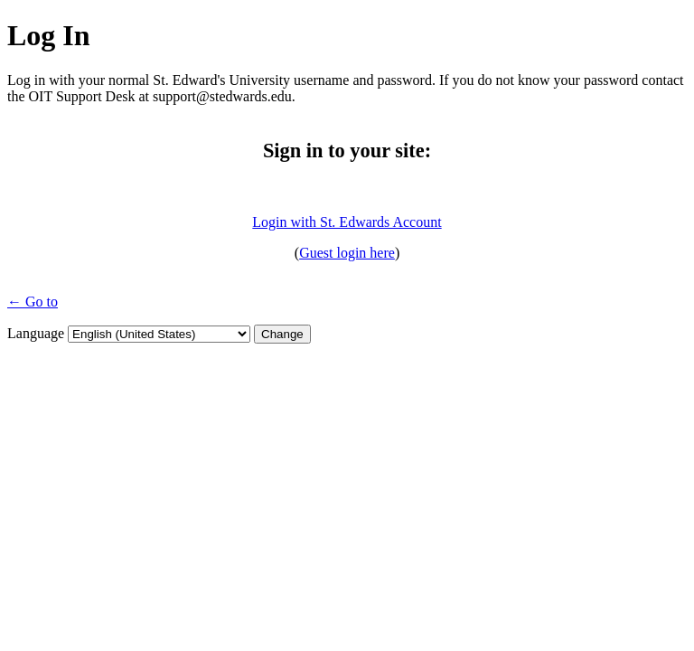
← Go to (32, 301)
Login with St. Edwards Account (346, 222)
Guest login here (347, 252)
